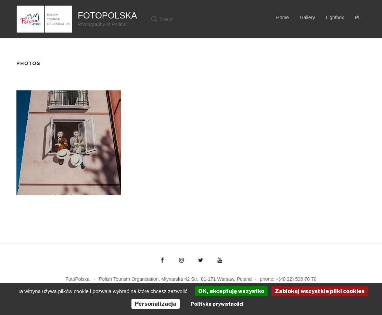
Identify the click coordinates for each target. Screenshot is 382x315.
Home (282, 17)
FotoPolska (107, 15)
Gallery (307, 17)
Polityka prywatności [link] (217, 304)
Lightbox (335, 17)
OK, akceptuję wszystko (231, 291)
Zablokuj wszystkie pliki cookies (320, 291)
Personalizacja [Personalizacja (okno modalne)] (155, 304)
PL (358, 17)
